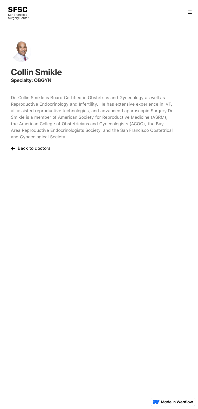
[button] (190, 10)
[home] (14, 13)
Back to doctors (34, 148)
